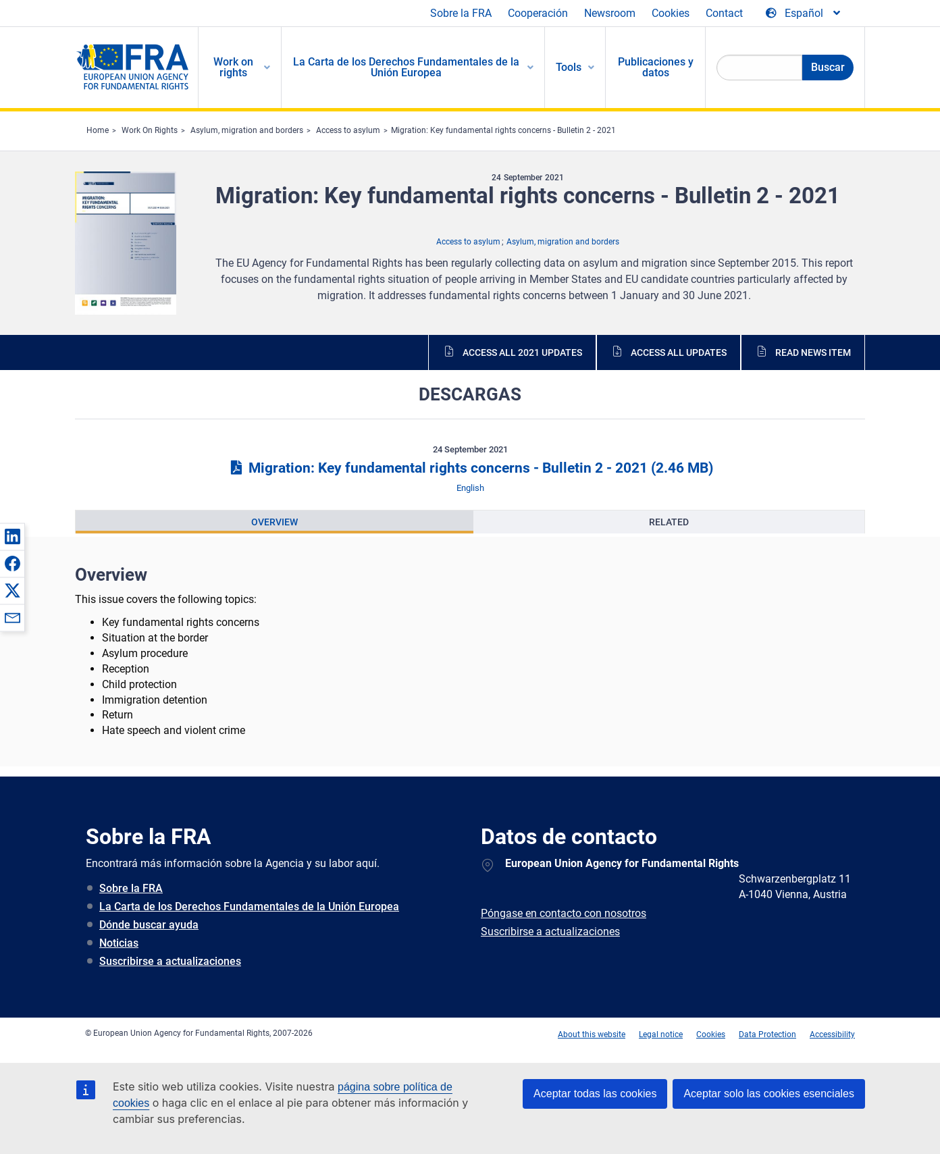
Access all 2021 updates (522, 352)
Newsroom (609, 13)
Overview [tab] (274, 522)
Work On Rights (150, 130)
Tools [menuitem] (568, 67)
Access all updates (679, 352)
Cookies (670, 13)
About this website (591, 1034)
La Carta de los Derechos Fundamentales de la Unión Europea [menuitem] (406, 67)
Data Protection (767, 1034)
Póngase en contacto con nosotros (563, 913)
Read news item (813, 352)
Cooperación (538, 13)
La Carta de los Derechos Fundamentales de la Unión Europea (249, 906)
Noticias (118, 943)
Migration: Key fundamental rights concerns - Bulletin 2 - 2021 (503, 130)
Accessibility (832, 1034)
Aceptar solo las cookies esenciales (768, 1093)
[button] (12, 536)
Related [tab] (669, 522)
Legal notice (661, 1034)
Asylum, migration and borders (246, 130)
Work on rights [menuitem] (233, 67)
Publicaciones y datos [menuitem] (656, 67)
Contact (724, 13)
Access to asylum (348, 130)
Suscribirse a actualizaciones (170, 961)
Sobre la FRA (461, 13)
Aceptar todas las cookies (594, 1093)
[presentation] (274, 521)
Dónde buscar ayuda (149, 924)
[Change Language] (804, 13)
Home (97, 130)
